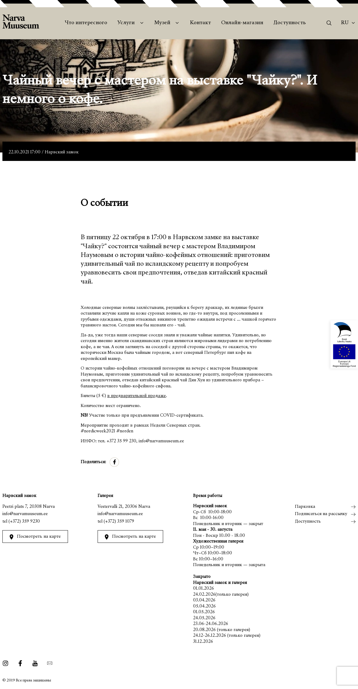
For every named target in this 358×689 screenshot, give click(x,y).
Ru (345, 23)
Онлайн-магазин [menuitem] (242, 23)
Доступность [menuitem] (289, 23)
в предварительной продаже (136, 396)
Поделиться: (93, 462)
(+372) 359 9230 (24, 522)
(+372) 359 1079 (119, 522)
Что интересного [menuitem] (86, 23)
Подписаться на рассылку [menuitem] (321, 514)
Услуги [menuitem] (126, 23)
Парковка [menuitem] (305, 507)
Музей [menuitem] (162, 23)
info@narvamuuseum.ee (25, 514)
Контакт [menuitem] (200, 23)
